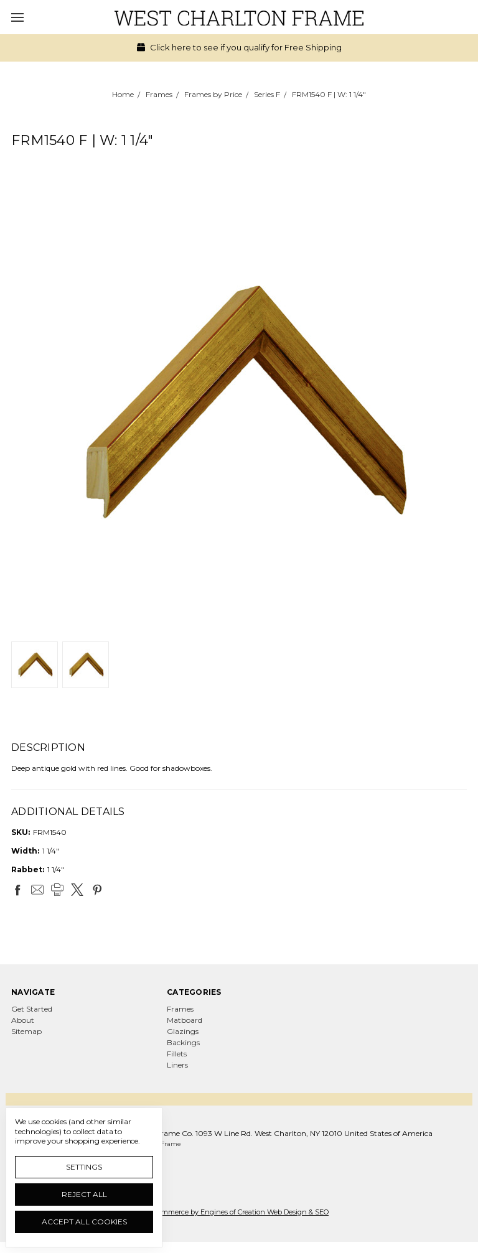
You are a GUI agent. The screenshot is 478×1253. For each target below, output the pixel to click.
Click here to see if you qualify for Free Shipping (239, 47)
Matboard (184, 1020)
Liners (177, 1064)
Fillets (177, 1053)
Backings (183, 1042)
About (22, 1020)
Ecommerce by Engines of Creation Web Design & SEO (239, 1212)
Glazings (183, 1031)
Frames (180, 1008)
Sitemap (26, 1031)
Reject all (84, 1194)
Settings (84, 1166)
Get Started (31, 1008)
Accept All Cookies (84, 1221)
